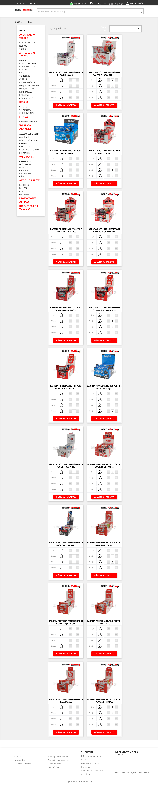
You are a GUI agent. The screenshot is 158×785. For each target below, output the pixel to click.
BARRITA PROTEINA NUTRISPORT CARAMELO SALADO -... (66, 308)
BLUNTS (23, 188)
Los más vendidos (22, 763)
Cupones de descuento (92, 770)
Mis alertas (86, 774)
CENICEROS (24, 76)
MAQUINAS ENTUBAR (29, 85)
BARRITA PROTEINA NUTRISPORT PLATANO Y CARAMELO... (104, 230)
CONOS (22, 191)
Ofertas (17, 756)
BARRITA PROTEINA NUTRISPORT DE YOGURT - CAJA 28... (66, 465)
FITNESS (23, 116)
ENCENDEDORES (27, 82)
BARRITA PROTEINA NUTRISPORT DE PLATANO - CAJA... (104, 700)
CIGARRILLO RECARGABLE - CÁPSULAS (26, 173)
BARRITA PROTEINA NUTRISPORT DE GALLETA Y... (104, 622)
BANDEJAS (24, 185)
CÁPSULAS (24, 72)
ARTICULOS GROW (29, 180)
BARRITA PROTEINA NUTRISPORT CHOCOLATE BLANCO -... (104, 308)
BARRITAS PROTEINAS (29, 121)
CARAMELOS (25, 109)
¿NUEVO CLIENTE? (56, 767)
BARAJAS (23, 60)
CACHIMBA (25, 129)
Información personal (91, 756)
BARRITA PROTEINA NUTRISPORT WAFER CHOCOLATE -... (104, 73)
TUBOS (22, 49)
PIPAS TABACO (26, 91)
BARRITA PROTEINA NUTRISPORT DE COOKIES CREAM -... (104, 465)
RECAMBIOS (25, 153)
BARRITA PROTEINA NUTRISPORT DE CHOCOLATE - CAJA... (66, 544)
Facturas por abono (90, 763)
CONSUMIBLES (26, 98)
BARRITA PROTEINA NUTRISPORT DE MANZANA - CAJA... (104, 544)
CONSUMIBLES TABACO (27, 36)
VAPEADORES (26, 156)
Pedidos (85, 759)
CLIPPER (23, 79)
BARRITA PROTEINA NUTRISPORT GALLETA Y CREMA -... (66, 152)
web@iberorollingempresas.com (132, 772)
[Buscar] (90, 11)
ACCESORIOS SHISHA (29, 133)
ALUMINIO (24, 137)
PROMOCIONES (27, 198)
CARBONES (24, 143)
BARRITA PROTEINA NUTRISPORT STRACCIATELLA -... (104, 152)
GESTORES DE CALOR (29, 149)
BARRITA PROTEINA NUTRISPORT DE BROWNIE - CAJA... (66, 73)
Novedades (19, 760)
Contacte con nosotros (26, 3)
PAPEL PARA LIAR (27, 42)
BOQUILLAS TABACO (28, 63)
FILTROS (23, 45)
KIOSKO (23, 102)
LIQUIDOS (24, 167)
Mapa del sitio (54, 763)
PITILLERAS (24, 95)
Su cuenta (87, 752)
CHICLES (23, 106)
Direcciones (86, 767)
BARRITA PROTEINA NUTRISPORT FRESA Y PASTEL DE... (66, 230)
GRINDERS (24, 194)
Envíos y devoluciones (58, 756)
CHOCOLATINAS (26, 113)
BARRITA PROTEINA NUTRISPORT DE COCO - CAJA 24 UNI (66, 622)
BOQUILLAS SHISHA (28, 140)
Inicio (23, 30)
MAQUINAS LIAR (27, 88)
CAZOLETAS (24, 146)
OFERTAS (24, 202)
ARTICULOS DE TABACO (27, 54)
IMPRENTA (25, 125)
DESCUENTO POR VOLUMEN (28, 207)
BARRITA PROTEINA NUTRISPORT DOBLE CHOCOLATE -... (66, 387)
